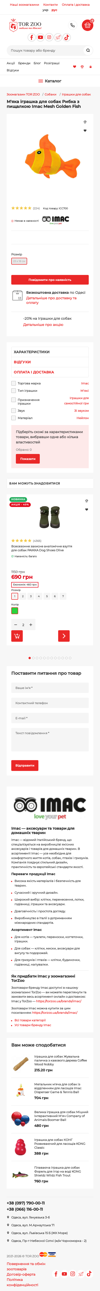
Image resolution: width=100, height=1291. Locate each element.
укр (45, 10)
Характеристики (31, 352)
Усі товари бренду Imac (32, 1025)
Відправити (24, 765)
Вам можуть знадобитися (34, 483)
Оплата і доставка (34, 372)
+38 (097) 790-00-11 (72, 25)
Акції (11, 63)
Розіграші (52, 63)
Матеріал (25, 418)
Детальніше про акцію (43, 324)
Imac (85, 383)
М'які (84, 390)
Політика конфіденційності (22, 1282)
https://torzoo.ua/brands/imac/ (58, 1001)
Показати (27, 459)
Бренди (24, 63)
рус (54, 10)
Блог (37, 63)
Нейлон (83, 418)
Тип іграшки (27, 390)
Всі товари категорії (30, 1020)
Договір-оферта (21, 1274)
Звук (21, 410)
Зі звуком (81, 410)
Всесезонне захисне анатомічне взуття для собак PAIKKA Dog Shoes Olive (41, 548)
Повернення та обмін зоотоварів (26, 1266)
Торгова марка (29, 383)
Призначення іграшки (29, 401)
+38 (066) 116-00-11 (25, 1209)
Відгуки (13, 70)
